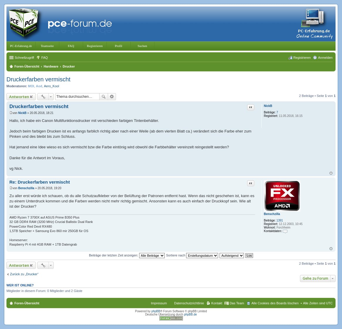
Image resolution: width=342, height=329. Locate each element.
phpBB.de (190, 314)
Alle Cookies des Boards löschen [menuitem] (275, 303)
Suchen (142, 46)
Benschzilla (272, 214)
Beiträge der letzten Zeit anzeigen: (127, 255)
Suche (103, 96)
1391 (280, 220)
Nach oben (331, 173)
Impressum (159, 303)
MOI (31, 86)
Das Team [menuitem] (237, 303)
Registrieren (95, 46)
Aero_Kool (51, 86)
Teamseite (47, 46)
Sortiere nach (192, 255)
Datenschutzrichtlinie (189, 303)
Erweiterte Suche (112, 96)
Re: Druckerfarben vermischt (39, 181)
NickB (268, 106)
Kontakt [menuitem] (216, 303)
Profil (118, 46)
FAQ (71, 46)
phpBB (155, 311)
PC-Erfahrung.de (21, 46)
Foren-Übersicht (26, 303)
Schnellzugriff (24, 57)
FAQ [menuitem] (44, 57)
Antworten (19, 96)
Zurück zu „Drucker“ (24, 274)
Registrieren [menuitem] (302, 57)
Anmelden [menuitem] (325, 57)
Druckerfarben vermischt (38, 79)
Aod (39, 86)
